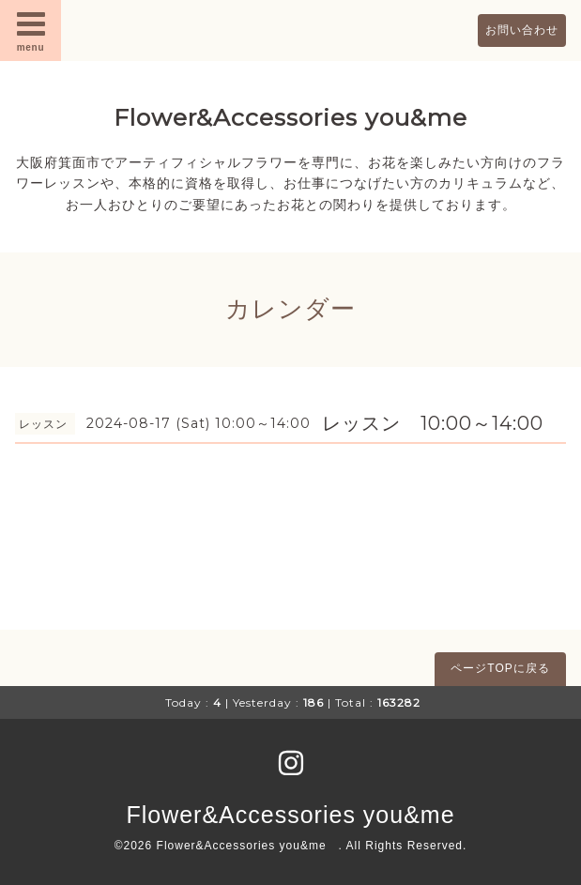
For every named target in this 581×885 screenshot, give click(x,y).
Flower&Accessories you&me (290, 117)
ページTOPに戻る (500, 668)
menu (31, 30)
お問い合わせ (521, 30)
